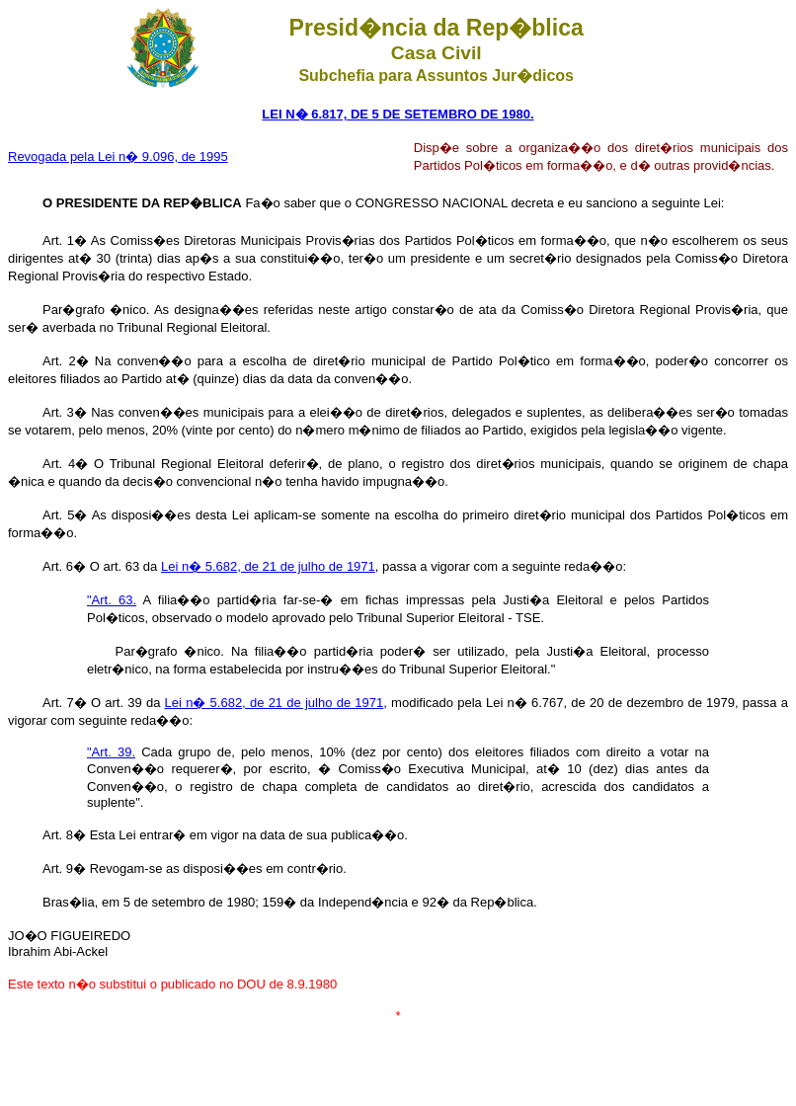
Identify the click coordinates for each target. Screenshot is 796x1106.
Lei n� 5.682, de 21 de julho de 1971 (268, 566)
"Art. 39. (111, 752)
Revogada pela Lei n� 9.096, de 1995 (118, 156)
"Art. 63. (111, 599)
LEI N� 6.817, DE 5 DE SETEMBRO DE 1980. (397, 114)
